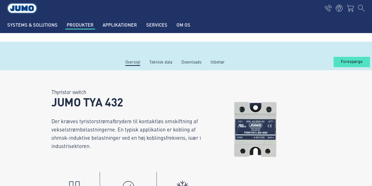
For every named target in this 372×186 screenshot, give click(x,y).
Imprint (46, 150)
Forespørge (352, 61)
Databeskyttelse (53, 161)
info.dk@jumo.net (69, 130)
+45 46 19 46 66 (68, 123)
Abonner (317, 126)
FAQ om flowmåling (133, 138)
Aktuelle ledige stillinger (138, 98)
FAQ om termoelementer (138, 128)
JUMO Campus (129, 118)
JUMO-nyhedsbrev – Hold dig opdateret (229, 118)
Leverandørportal (131, 108)
